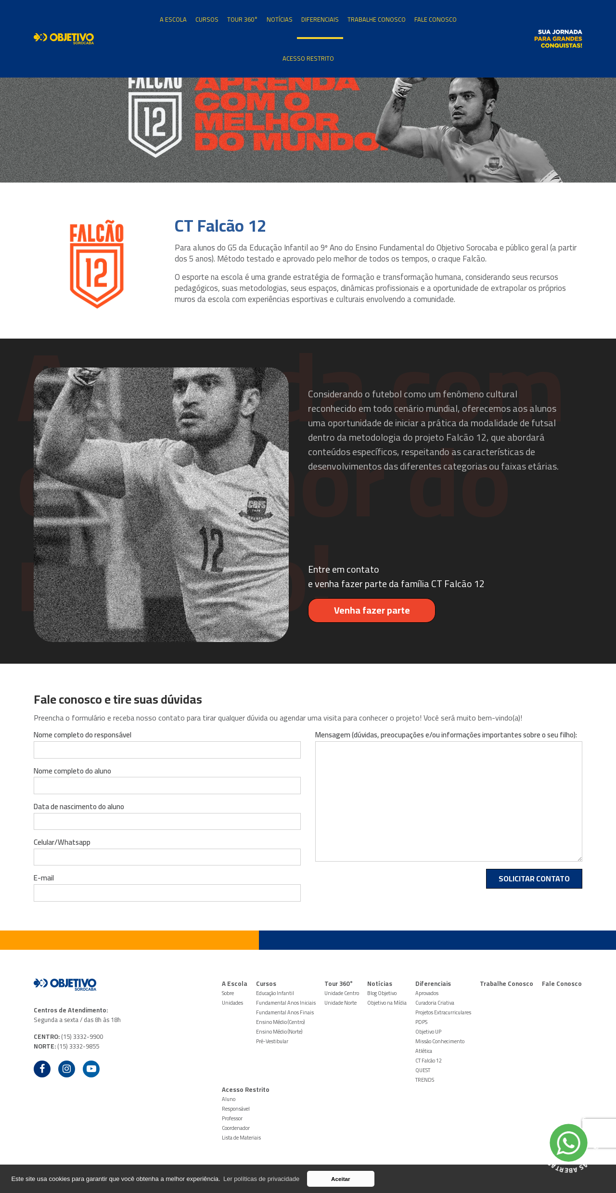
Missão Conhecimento (439, 1041)
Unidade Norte (340, 1003)
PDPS (421, 1022)
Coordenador (236, 1128)
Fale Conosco (435, 19)
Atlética (423, 1051)
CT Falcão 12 (428, 1060)
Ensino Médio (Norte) (279, 1031)
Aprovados (426, 993)
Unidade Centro (341, 993)
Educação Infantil (275, 993)
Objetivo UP (428, 1031)
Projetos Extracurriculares (443, 1012)
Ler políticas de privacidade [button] (261, 1178)
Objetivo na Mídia (387, 1003)
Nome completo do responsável (82, 735)
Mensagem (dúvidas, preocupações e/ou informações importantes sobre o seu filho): (446, 735)
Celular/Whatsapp (62, 842)
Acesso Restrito (308, 58)
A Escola (173, 19)
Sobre (228, 993)
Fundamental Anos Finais (285, 1012)
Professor (232, 1118)
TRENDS (424, 1080)
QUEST (422, 1070)
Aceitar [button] (340, 1179)
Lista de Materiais (241, 1137)
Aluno (228, 1099)
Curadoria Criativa (434, 1003)
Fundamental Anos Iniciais (286, 1003)
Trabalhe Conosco (376, 19)
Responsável (236, 1109)
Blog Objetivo (382, 993)
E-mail (44, 878)
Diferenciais (320, 19)
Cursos (206, 19)
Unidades (232, 1003)
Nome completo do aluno (72, 771)
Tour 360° (242, 19)
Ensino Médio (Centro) (280, 1022)
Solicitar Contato (534, 878)
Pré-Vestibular (272, 1041)
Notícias (280, 19)
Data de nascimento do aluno (79, 806)
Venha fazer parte (359, 610)
